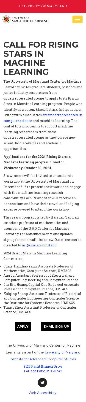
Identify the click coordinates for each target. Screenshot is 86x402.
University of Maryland (43, 6)
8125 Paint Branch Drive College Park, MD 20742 (43, 368)
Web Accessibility (42, 393)
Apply (22, 326)
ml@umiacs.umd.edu (39, 245)
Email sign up (56, 326)
